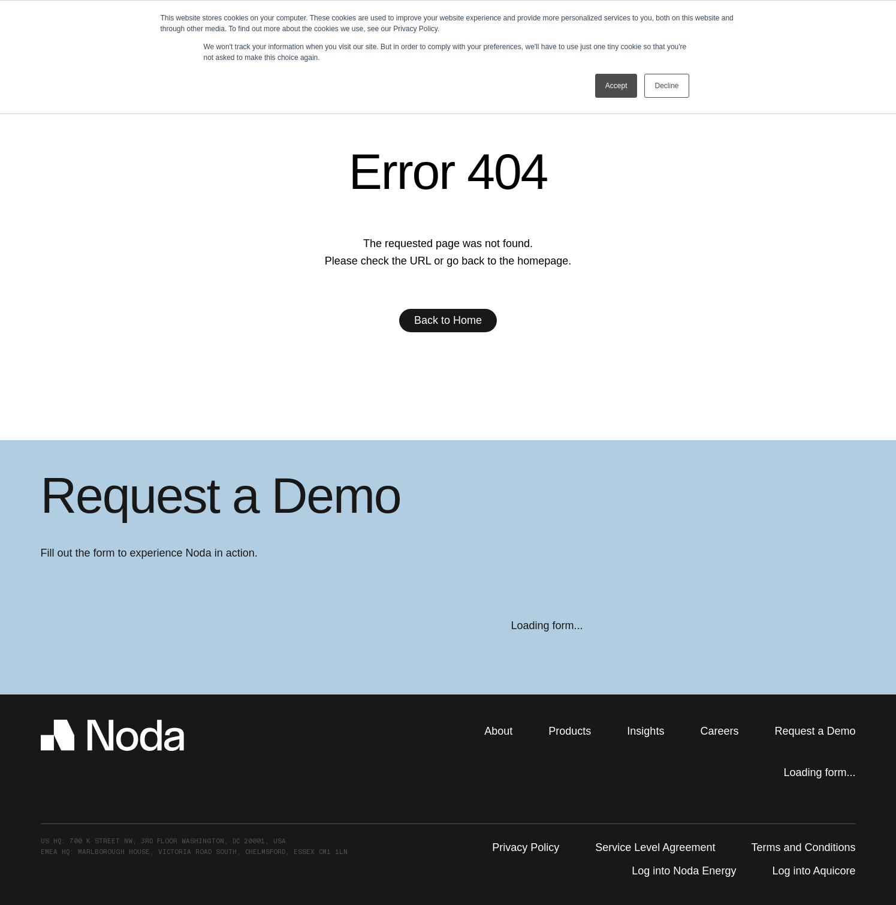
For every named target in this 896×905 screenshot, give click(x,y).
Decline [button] (666, 86)
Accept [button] (616, 86)
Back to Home (448, 320)
